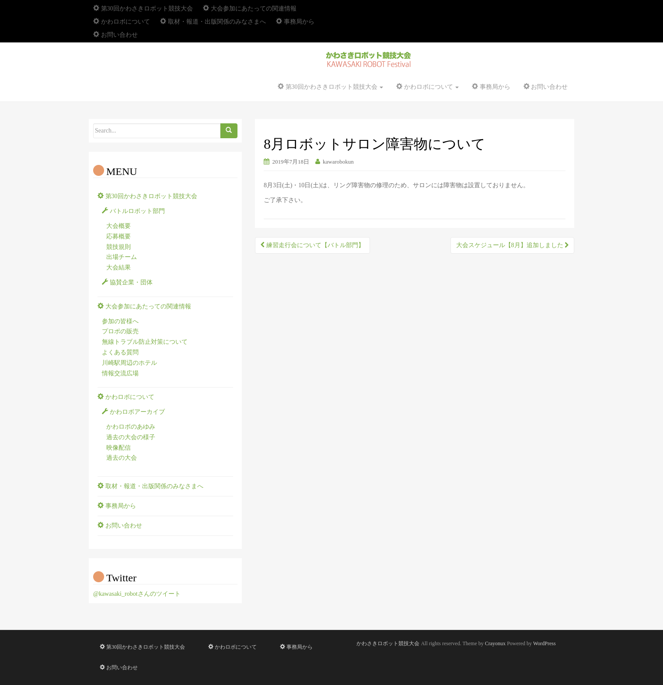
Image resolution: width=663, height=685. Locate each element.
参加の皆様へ (120, 321)
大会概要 (118, 226)
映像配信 (118, 447)
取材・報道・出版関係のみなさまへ (213, 21)
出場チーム (121, 257)
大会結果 (118, 267)
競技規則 (118, 247)
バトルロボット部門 (133, 211)
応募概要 (118, 236)
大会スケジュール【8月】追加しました (512, 245)
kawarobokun (338, 161)
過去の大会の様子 (130, 437)
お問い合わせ (115, 34)
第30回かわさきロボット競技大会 (143, 8)
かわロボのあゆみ (130, 426)
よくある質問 (120, 352)
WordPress (544, 643)
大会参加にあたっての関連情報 (250, 8)
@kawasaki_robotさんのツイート (137, 594)
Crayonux (495, 643)
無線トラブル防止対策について (145, 342)
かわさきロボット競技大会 (387, 643)
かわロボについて (121, 21)
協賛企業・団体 (127, 282)
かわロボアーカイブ (133, 412)
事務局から (295, 21)
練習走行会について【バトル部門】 (312, 245)
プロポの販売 (120, 331)
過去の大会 (121, 457)
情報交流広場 (120, 373)
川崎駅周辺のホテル (129, 363)
